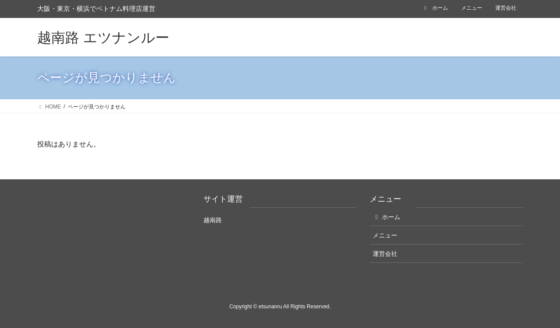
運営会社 (505, 8)
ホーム (435, 8)
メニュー (471, 8)
